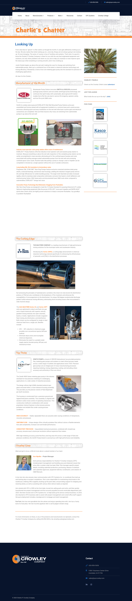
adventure (111, 84)
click (108, 96)
